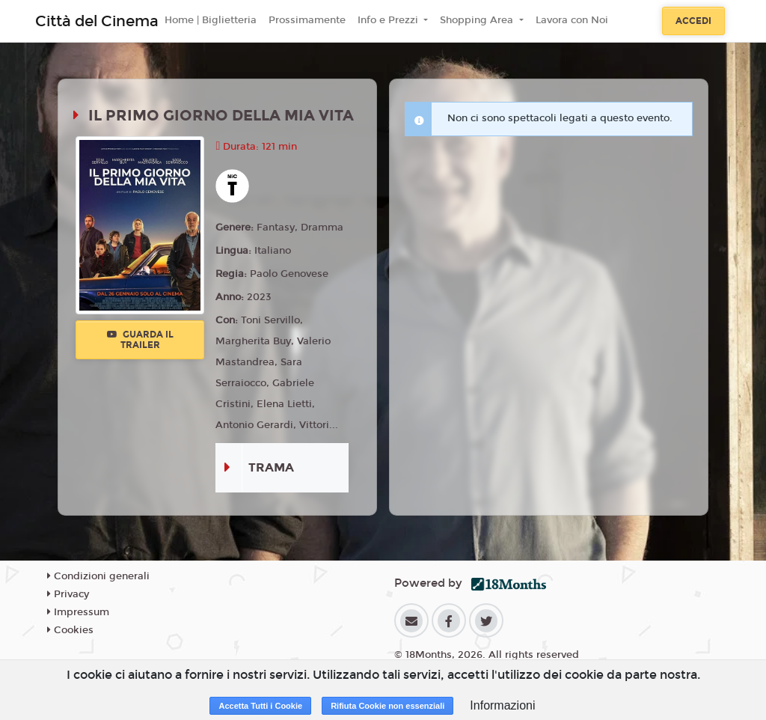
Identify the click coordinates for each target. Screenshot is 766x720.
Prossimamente (307, 20)
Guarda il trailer (140, 339)
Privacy (68, 594)
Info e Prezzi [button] (389, 20)
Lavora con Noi (572, 20)
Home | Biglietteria (211, 20)
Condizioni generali (98, 576)
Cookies (70, 630)
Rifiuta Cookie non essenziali (387, 705)
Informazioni (502, 705)
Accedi (693, 21)
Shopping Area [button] (478, 20)
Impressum (78, 612)
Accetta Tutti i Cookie (260, 705)
